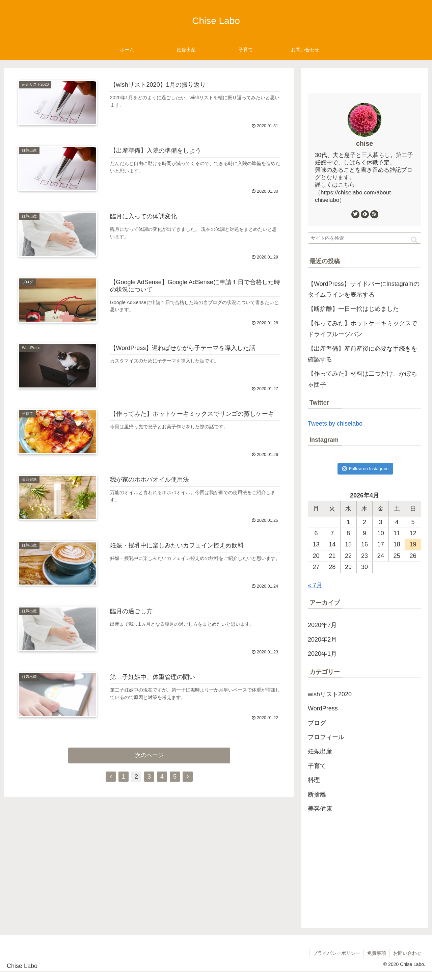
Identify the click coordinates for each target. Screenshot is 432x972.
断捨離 (317, 794)
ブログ (317, 723)
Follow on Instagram (365, 468)
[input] (364, 238)
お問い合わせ (407, 953)
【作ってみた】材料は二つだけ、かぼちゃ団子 (362, 379)
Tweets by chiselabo (335, 423)
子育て (317, 765)
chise (364, 143)
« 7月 (315, 585)
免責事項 (376, 953)
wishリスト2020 (330, 694)
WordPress (323, 708)
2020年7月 (322, 625)
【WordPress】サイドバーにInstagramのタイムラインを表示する (364, 289)
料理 (314, 780)
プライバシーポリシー (336, 953)
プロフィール (326, 737)
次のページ (149, 755)
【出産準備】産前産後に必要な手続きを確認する (362, 354)
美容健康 (320, 808)
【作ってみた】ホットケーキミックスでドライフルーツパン (362, 329)
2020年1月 (322, 653)
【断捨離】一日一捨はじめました (353, 308)
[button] (414, 240)
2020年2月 (322, 639)
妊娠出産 (320, 751)
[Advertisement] (364, 863)
